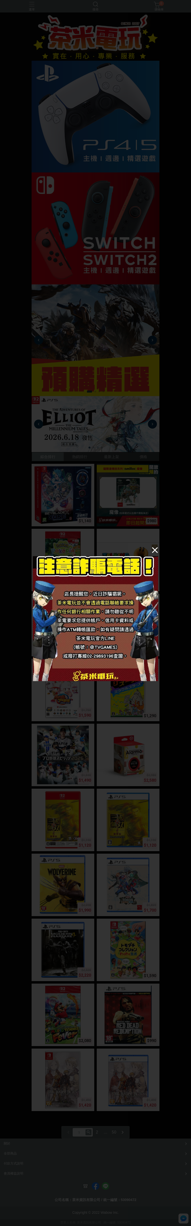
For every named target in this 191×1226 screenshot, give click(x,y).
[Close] (155, 550)
